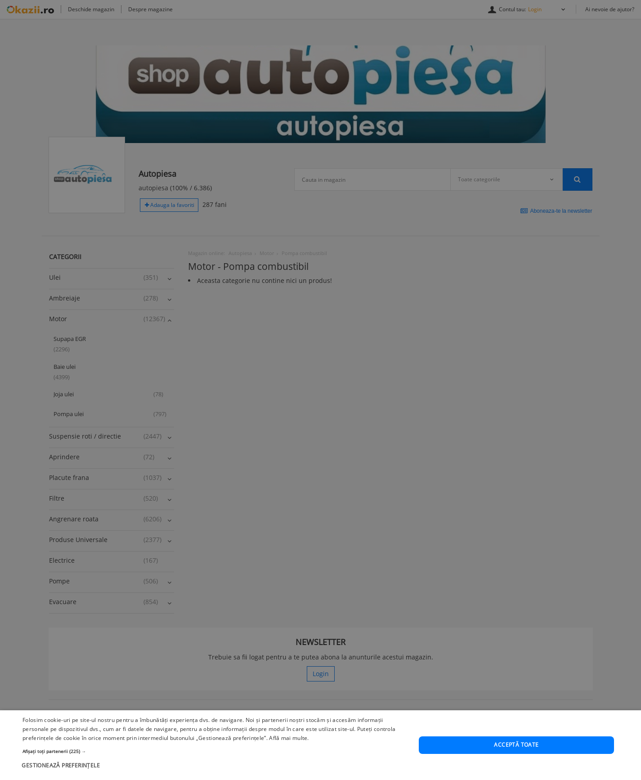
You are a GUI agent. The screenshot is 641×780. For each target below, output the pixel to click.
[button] (214, 751)
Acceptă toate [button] (516, 745)
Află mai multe (288, 738)
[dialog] (320, 745)
